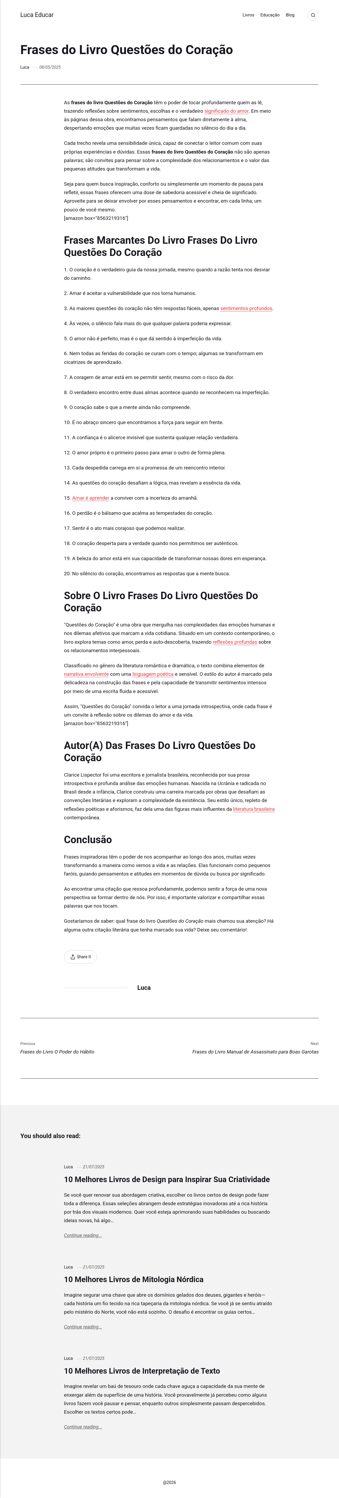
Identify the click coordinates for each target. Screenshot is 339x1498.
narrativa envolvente (86, 674)
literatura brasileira (254, 809)
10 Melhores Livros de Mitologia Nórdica (134, 1279)
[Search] (313, 15)
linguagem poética (153, 674)
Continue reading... (83, 1235)
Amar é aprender (90, 498)
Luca (24, 67)
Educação (270, 15)
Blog (290, 15)
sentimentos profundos (246, 308)
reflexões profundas (235, 642)
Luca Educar (37, 15)
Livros (249, 15)
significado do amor (226, 111)
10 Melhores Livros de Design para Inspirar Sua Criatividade (167, 1179)
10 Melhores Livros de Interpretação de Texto (142, 1370)
